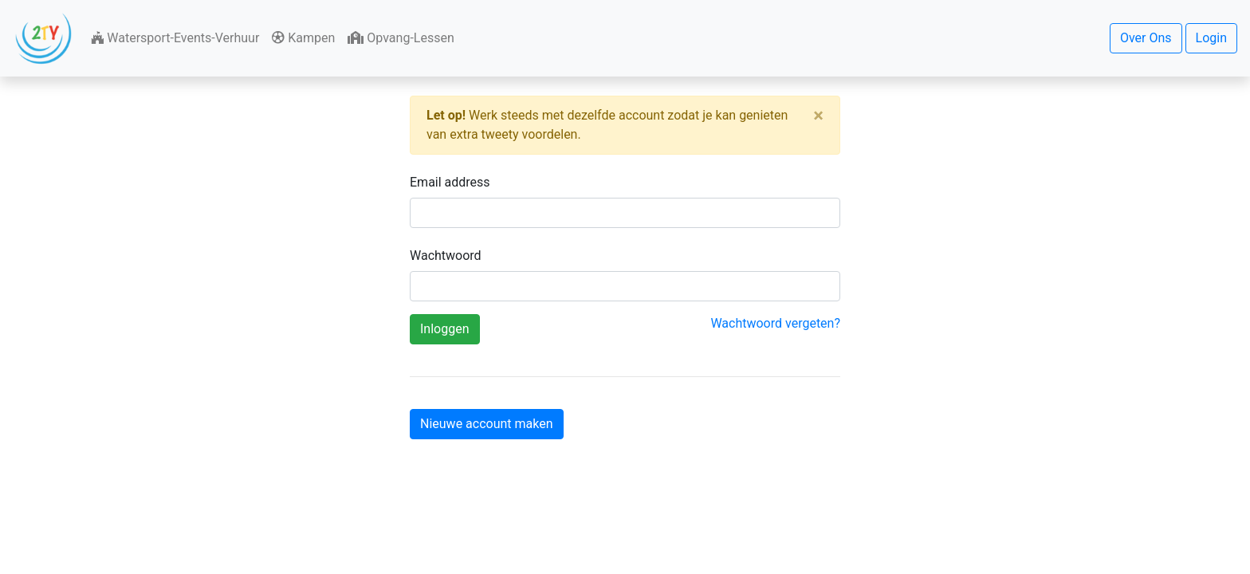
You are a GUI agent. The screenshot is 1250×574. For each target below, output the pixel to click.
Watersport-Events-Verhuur (175, 37)
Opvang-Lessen (401, 37)
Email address (450, 182)
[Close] (818, 115)
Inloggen (445, 328)
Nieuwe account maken (486, 423)
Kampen (303, 37)
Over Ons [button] (1146, 37)
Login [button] (1211, 37)
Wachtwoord (446, 255)
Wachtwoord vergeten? (775, 323)
